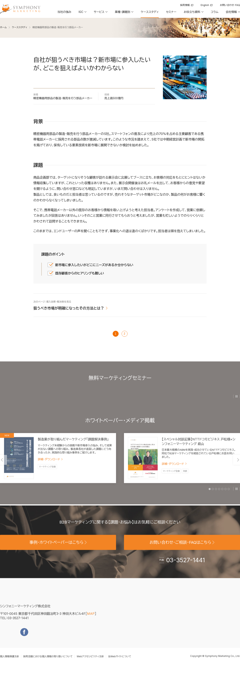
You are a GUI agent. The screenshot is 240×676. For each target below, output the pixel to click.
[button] (82, 13)
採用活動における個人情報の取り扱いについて (48, 661)
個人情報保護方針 (9, 661)
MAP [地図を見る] (91, 618)
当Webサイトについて (119, 661)
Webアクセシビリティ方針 (90, 661)
